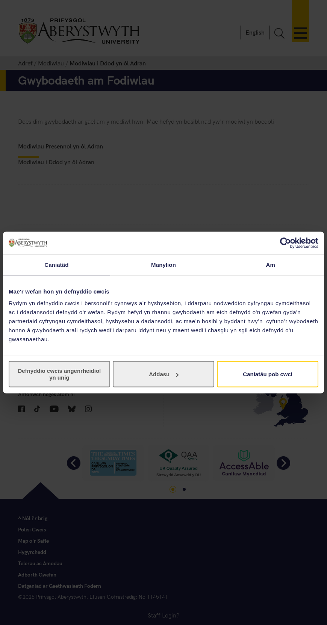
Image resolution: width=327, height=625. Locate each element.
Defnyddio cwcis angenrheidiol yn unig (59, 374)
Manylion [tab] (163, 264)
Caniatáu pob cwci (267, 374)
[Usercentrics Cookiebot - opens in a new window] (285, 242)
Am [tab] (270, 264)
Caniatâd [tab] (56, 264)
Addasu (164, 374)
